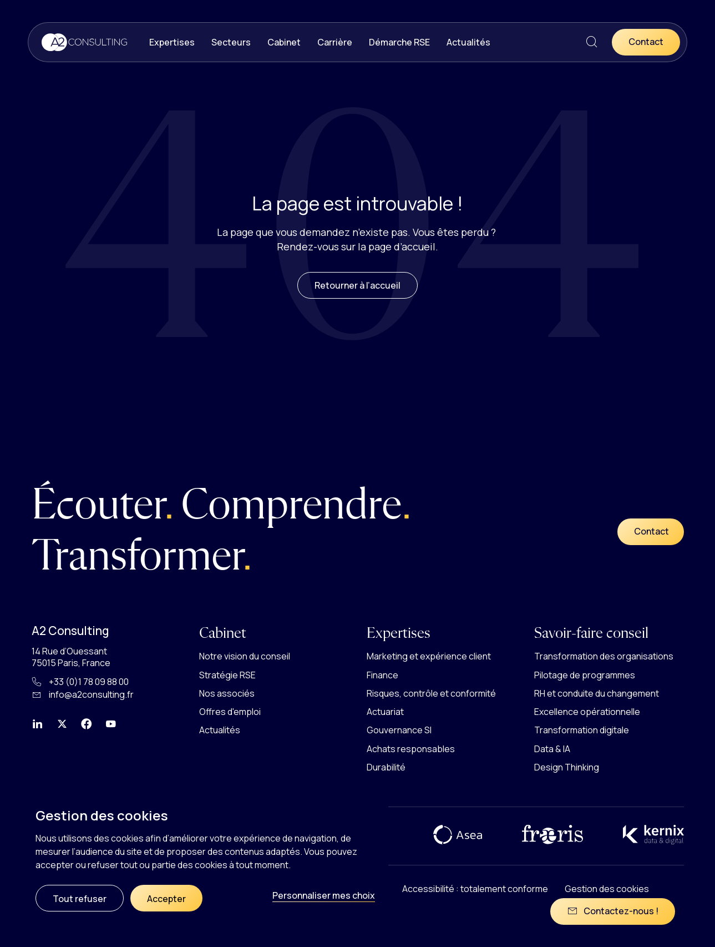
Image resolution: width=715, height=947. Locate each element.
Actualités (468, 42)
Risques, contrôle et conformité (431, 693)
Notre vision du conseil (244, 656)
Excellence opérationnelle (587, 712)
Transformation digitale (581, 730)
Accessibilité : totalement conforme (475, 889)
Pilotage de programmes (584, 675)
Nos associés (227, 693)
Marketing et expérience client (429, 656)
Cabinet (284, 42)
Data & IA (552, 749)
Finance (382, 675)
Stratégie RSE (227, 675)
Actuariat (385, 712)
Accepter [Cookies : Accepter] (166, 899)
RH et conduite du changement (596, 693)
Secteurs (231, 42)
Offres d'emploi (230, 712)
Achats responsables (411, 749)
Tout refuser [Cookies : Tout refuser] (80, 899)
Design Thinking (566, 767)
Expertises (172, 42)
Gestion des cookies (607, 889)
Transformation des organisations (603, 656)
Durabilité (386, 767)
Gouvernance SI (399, 730)
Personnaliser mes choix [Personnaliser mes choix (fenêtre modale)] (323, 895)
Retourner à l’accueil (357, 301)
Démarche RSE (399, 42)
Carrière (334, 42)
